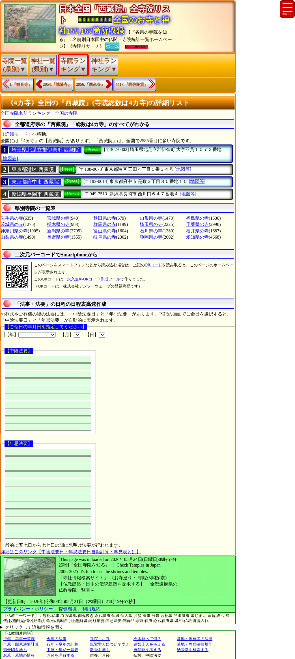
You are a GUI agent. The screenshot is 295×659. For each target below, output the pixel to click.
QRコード (153, 265)
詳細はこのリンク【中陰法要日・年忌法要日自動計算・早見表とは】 (71, 551)
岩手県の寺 (12, 218)
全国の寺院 (66, 113)
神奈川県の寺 (14, 230)
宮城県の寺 (58, 218)
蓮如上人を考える (149, 644)
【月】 (70, 334)
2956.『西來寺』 (90, 84)
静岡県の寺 (151, 237)
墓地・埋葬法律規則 (194, 644)
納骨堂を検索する (192, 650)
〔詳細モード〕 (16, 134)
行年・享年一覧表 (19, 639)
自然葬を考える (147, 650)
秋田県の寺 (104, 218)
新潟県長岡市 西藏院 (35, 194)
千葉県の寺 (197, 224)
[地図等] (9, 158)
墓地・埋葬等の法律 (194, 639)
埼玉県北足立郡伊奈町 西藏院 (45, 150)
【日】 (95, 334)
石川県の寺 (151, 230)
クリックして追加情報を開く (34, 627)
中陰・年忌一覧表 (62, 650)
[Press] (93, 149)
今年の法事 (56, 639)
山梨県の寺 (12, 237)
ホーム (112, 45)
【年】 (30, 334)
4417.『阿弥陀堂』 (132, 84)
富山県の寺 (104, 230)
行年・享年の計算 (62, 644)
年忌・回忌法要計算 (21, 644)
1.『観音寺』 (20, 84)
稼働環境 (68, 608)
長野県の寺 (58, 237)
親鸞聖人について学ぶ (110, 644)
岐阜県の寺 (104, 237)
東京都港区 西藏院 (33, 169)
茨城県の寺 (12, 224)
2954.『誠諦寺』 (57, 84)
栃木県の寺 (58, 224)
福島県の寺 (197, 218)
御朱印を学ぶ (15, 650)
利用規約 (91, 608)
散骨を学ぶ (100, 650)
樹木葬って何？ (147, 639)
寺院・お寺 (100, 639)
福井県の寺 (197, 230)
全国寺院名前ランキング (25, 113)
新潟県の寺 (58, 230)
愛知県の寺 (197, 237)
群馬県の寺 (104, 224)
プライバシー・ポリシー (28, 608)
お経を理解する (60, 655)
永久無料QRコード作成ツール (93, 279)
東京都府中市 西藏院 (35, 182)
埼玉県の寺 (151, 224)
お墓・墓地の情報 (19, 655)
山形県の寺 (151, 218)
